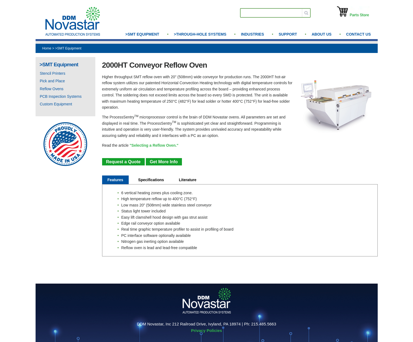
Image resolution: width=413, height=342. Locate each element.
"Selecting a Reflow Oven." (154, 145)
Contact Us (358, 34)
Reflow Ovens (51, 89)
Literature (188, 180)
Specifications (151, 180)
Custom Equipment (56, 104)
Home (46, 48)
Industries (252, 34)
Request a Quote (123, 161)
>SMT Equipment (142, 34)
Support (288, 34)
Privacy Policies (206, 330)
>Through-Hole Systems (200, 34)
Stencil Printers (52, 73)
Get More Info (164, 161)
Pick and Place (52, 81)
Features (115, 180)
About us (322, 34)
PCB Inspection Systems (60, 96)
